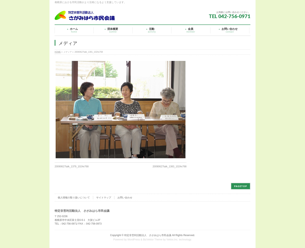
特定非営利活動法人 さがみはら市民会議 (147, 235)
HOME (58, 52)
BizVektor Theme (152, 239)
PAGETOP (240, 186)
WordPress (133, 239)
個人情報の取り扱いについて (74, 197)
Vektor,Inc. (172, 239)
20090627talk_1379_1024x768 (72, 166)
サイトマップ (103, 197)
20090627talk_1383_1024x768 (169, 166)
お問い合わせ (124, 197)
